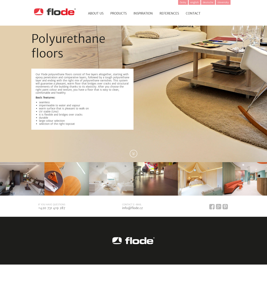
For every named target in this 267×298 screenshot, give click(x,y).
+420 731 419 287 (51, 208)
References (169, 13)
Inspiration (143, 13)
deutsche (208, 2)
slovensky (223, 2)
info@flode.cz (132, 208)
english (194, 2)
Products (118, 13)
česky (183, 2)
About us (96, 13)
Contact (193, 13)
